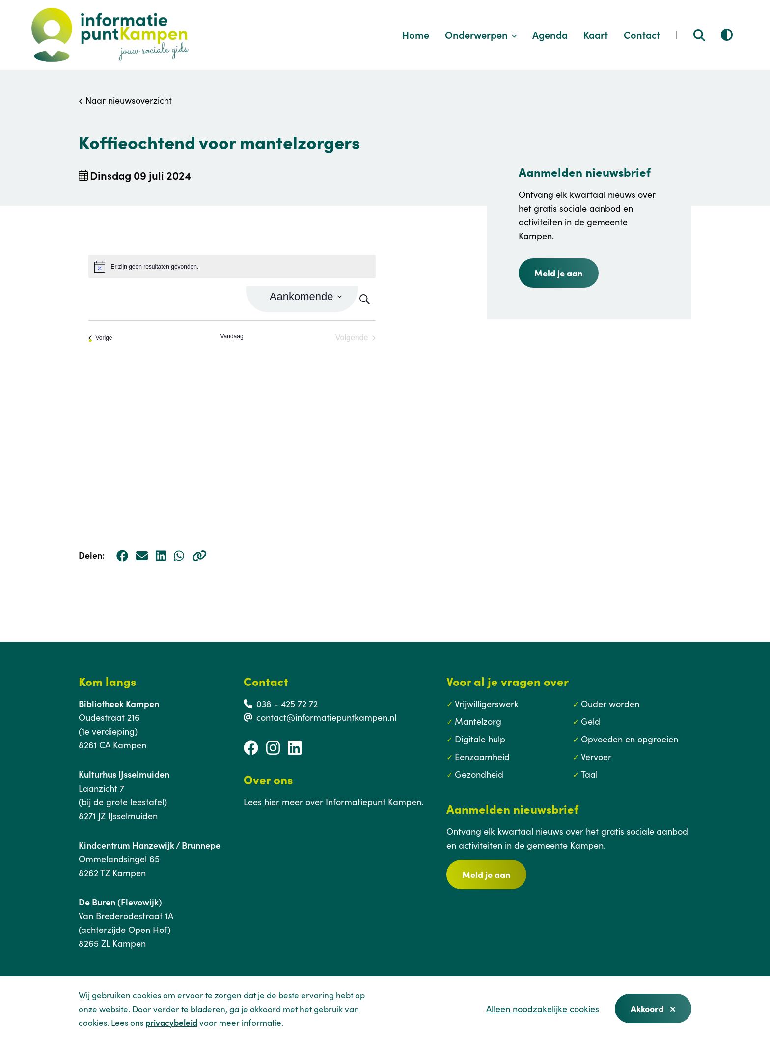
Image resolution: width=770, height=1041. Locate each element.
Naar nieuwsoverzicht (125, 100)
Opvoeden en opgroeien (629, 739)
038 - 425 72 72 (287, 703)
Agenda (550, 34)
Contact (642, 34)
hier (271, 801)
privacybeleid (171, 1022)
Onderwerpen (481, 34)
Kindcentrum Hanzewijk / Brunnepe (149, 845)
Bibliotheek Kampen (119, 703)
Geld (590, 721)
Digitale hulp (480, 739)
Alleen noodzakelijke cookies (542, 1008)
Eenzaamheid (482, 756)
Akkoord (653, 1008)
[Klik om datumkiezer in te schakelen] (306, 296)
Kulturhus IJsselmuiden (124, 774)
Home (415, 34)
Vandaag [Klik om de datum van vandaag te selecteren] (231, 336)
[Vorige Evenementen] (100, 337)
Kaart (595, 34)
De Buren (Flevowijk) (120, 902)
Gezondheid (479, 774)
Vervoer (596, 756)
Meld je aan (486, 874)
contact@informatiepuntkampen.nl (326, 717)
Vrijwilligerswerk (487, 703)
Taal (589, 774)
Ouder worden (610, 703)
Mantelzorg (478, 721)
